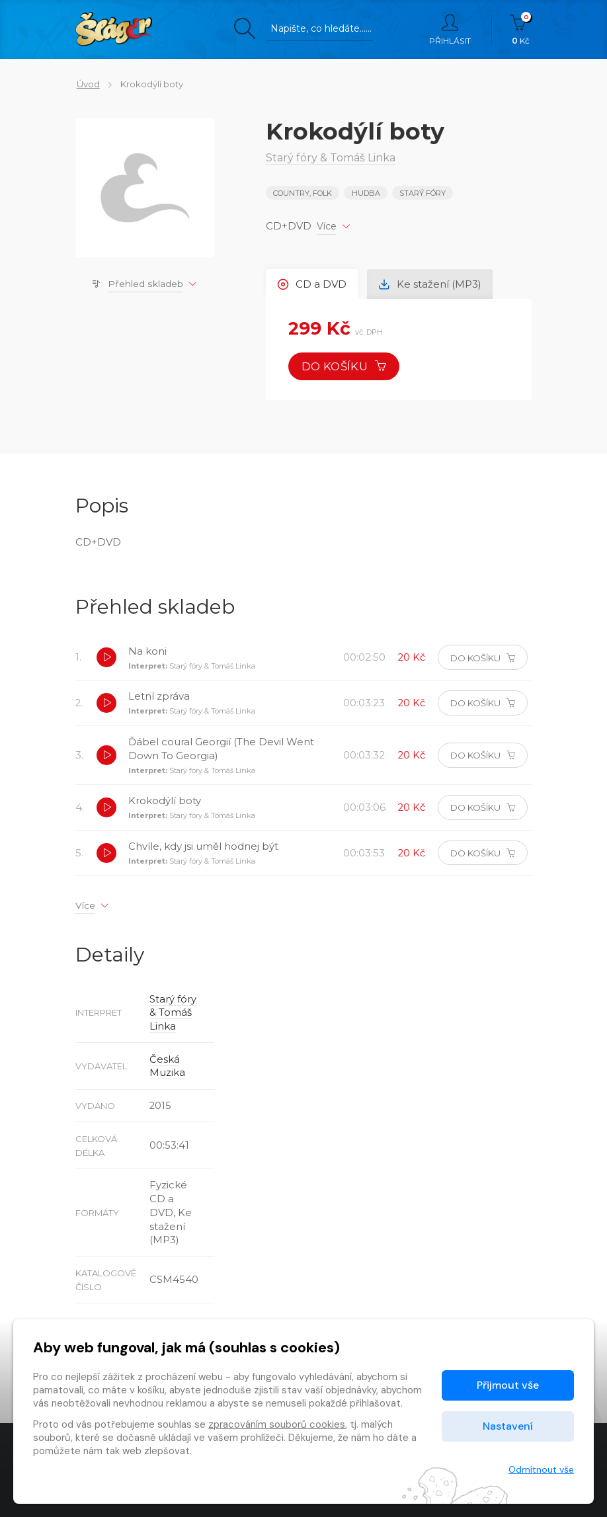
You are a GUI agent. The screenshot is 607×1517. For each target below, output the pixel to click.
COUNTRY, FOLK (302, 193)
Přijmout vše (508, 1385)
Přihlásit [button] (450, 30)
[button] (106, 659)
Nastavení (508, 1426)
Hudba (366, 193)
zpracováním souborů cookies (276, 1424)
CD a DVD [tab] (312, 283)
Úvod (87, 84)
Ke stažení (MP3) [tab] (431, 283)
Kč (521, 30)
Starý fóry (422, 193)
